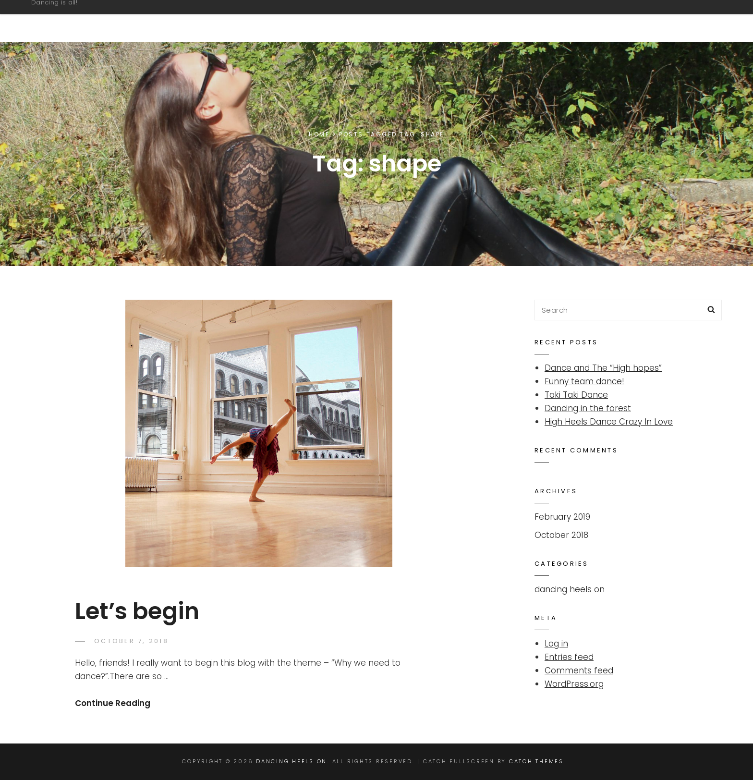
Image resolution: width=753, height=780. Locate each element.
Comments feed (579, 670)
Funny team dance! (584, 381)
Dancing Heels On (104, 15)
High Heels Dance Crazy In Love (609, 421)
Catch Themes (536, 761)
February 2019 (562, 517)
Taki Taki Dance (576, 395)
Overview (674, 20)
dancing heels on (569, 589)
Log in (556, 643)
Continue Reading (112, 703)
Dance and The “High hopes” (603, 368)
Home (319, 134)
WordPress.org (574, 684)
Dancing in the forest (588, 408)
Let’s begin (137, 611)
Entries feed (569, 657)
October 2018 (561, 535)
